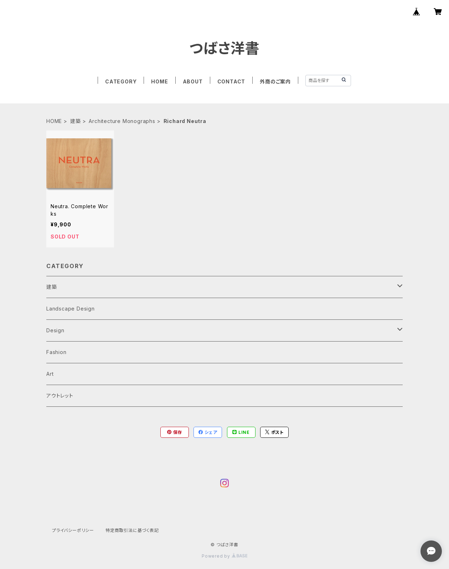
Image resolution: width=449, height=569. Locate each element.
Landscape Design (70, 309)
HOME (159, 81)
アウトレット (59, 396)
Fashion (56, 352)
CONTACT (231, 81)
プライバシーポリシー (73, 530)
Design (55, 330)
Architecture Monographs (122, 121)
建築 (75, 121)
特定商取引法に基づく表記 (132, 530)
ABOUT (193, 81)
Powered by (224, 556)
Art (49, 374)
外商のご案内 (275, 81)
